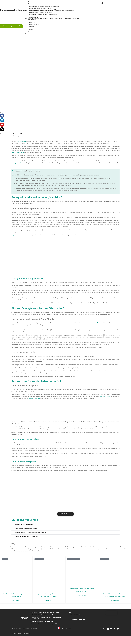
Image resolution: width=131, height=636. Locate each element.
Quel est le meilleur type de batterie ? (26, 536)
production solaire (18, 235)
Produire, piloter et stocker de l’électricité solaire (46, 612)
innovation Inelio (105, 397)
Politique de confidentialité (30, 629)
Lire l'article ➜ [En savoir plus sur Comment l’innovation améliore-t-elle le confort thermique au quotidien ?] (114, 601)
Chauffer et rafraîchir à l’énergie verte (42, 621)
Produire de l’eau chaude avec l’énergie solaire (45, 624)
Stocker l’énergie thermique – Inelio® (42, 615)
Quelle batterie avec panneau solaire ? (26, 529)
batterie (95, 163)
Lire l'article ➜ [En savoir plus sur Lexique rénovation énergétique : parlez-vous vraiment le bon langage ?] (49, 601)
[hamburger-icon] (95, 2)
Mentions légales (16, 629)
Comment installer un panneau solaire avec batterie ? (30, 533)
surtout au (96, 323)
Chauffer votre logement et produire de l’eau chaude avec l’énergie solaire (46, 618)
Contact (30, 29)
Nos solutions (32, 4)
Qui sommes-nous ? (74, 615)
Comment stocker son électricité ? (24, 525)
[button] (65, 525)
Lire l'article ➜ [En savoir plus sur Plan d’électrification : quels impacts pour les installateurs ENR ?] (16, 601)
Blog (70, 612)
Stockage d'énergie (57, 18)
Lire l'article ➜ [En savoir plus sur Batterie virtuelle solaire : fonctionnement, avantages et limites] (82, 595)
